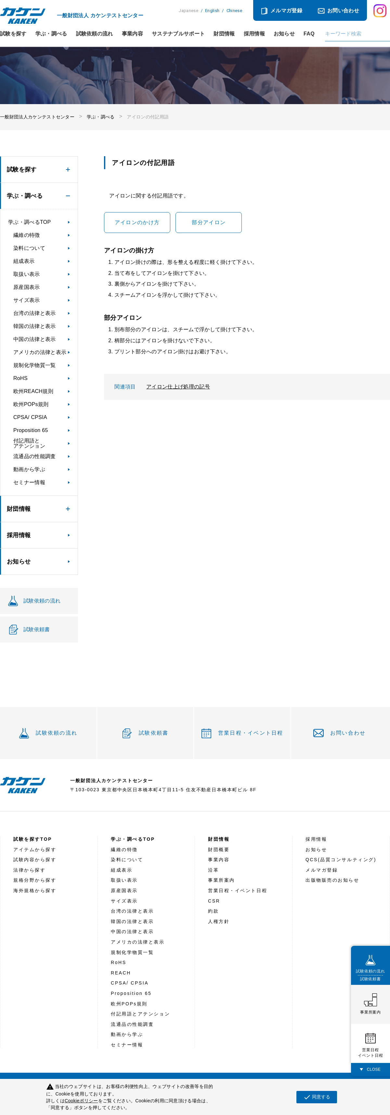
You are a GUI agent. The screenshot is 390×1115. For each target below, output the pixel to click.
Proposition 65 (30, 430)
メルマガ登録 (286, 10)
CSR (214, 901)
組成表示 (23, 261)
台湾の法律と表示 (34, 313)
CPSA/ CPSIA (30, 417)
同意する (316, 1097)
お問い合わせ (343, 10)
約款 (213, 911)
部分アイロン (209, 222)
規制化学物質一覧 (34, 365)
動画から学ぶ (29, 469)
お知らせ (284, 33)
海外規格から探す (34, 890)
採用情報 (254, 33)
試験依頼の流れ (94, 33)
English (212, 10)
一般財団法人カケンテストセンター (37, 116)
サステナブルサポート (178, 33)
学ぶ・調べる (51, 33)
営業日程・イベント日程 (250, 733)
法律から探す (29, 870)
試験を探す (13, 33)
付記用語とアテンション (29, 443)
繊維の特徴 (26, 235)
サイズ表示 (26, 300)
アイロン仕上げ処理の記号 (178, 386)
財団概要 (218, 849)
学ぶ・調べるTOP (29, 222)
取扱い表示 (26, 274)
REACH (121, 972)
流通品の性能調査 (34, 456)
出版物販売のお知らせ (332, 880)
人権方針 (218, 921)
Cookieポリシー (81, 1100)
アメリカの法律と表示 (39, 352)
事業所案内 (221, 880)
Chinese (234, 10)
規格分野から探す (34, 880)
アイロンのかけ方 (137, 222)
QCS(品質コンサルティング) (341, 859)
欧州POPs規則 (30, 404)
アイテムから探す (34, 849)
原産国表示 (26, 287)
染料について (29, 248)
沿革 (213, 870)
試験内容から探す (34, 859)
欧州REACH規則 (33, 391)
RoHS (20, 378)
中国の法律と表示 (34, 339)
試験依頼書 (153, 733)
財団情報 (224, 33)
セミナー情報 (29, 482)
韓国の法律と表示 (34, 326)
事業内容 (132, 33)
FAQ (309, 33)
